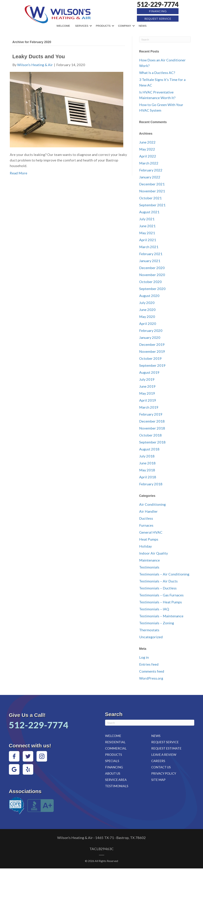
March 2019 (148, 407)
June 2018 (147, 463)
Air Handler (148, 511)
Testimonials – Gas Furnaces (161, 595)
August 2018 (149, 449)
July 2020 (147, 302)
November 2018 (152, 428)
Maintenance (149, 560)
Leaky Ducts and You (38, 56)
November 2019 (152, 351)
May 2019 (147, 393)
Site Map (158, 779)
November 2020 (152, 274)
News (143, 25)
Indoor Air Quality (153, 553)
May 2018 (147, 470)
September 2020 (152, 288)
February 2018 (150, 483)
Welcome (63, 25)
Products (103, 25)
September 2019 (152, 365)
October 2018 (150, 435)
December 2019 (152, 344)
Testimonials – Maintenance (161, 615)
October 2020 (150, 281)
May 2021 (147, 232)
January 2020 (149, 337)
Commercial (116, 748)
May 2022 (147, 149)
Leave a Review (163, 754)
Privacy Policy (163, 773)
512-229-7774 (158, 4)
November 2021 (152, 191)
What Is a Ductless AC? (157, 72)
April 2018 (147, 477)
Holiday (145, 546)
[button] (90, 25)
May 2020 (147, 316)
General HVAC (150, 532)
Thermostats (149, 629)
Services (81, 25)
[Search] (165, 39)
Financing (158, 11)
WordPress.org (151, 678)
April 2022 (147, 156)
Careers (158, 761)
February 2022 (150, 170)
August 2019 (149, 372)
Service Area (116, 779)
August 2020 (149, 295)
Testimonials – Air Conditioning (164, 574)
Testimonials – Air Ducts (158, 581)
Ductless (146, 518)
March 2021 (148, 246)
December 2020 (152, 267)
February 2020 (150, 330)
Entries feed (149, 664)
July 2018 (147, 456)
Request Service (157, 18)
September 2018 (152, 442)
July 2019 (147, 379)
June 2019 (147, 386)
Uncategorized (151, 636)
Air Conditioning (152, 504)
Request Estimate (166, 748)
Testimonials (149, 567)
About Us (112, 773)
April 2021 (147, 239)
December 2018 (152, 421)
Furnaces (146, 525)
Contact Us (161, 767)
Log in (144, 657)
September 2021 (152, 204)
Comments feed (151, 671)
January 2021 (149, 260)
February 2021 (150, 253)
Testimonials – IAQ (154, 609)
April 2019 (147, 400)
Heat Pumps (148, 539)
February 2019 (150, 414)
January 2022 (149, 177)
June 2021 (147, 225)
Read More (18, 173)
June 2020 (147, 309)
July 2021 (147, 218)
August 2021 (149, 211)
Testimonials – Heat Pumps (160, 602)
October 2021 (150, 197)
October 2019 (150, 358)
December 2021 (152, 184)
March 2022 (148, 163)
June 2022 (147, 142)
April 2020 (147, 323)
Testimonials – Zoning (156, 622)
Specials (112, 761)
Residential (115, 742)
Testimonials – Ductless (158, 588)
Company (124, 25)
